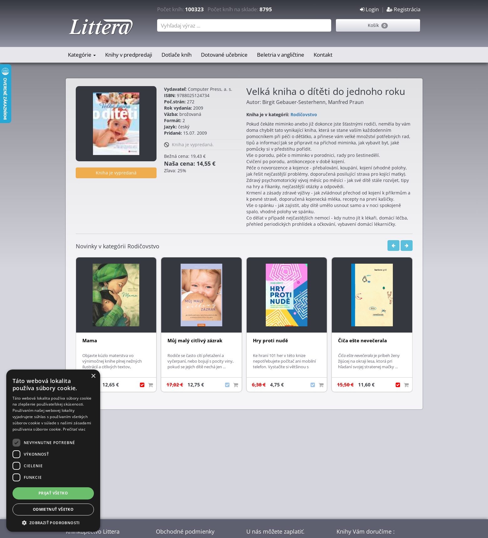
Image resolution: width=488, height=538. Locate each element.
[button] (53, 522)
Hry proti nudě (270, 340)
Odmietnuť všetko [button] (53, 509)
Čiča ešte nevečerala (362, 340)
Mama (89, 340)
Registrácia (403, 9)
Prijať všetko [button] (53, 493)
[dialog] (53, 451)
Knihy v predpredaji (128, 54)
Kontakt (323, 54)
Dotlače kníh (177, 54)
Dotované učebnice (224, 54)
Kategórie (82, 54)
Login (369, 9)
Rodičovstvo (303, 114)
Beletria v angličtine (280, 54)
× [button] (93, 376)
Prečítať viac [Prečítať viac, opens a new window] (74, 429)
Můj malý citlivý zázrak (194, 340)
